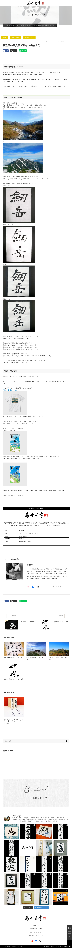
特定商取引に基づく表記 (17, 946)
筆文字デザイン (29, 37)
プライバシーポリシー (6, 946)
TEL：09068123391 (36, 933)
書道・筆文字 (15, 37)
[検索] (67, 741)
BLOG (4, 37)
